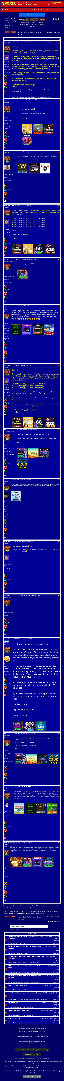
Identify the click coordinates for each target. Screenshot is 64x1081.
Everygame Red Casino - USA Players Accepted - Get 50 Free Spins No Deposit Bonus (32, 24)
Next (58, 32)
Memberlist (29, 10)
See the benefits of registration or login (32, 15)
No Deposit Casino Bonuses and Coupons (26, 972)
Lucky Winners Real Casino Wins (23, 1007)
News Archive (42, 10)
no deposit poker (22, 1061)
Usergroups (21, 10)
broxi (5, 480)
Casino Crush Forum (24, 32)
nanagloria (7, 595)
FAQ (35, 10)
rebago (57, 979)
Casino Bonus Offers (44, 1071)
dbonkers (56, 941)
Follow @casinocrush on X (32, 1076)
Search (15, 10)
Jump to (12, 929)
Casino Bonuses (28, 3)
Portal (4, 10)
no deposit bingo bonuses (9, 1061)
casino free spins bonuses (36, 1066)
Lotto (45, 3)
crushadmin (7, 42)
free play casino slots (8, 1066)
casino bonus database (21, 1066)
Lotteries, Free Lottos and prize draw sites (26, 963)
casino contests (7, 1071)
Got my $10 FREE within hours (18, 985)
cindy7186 (6, 152)
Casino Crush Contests (20, 943)
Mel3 (5, 430)
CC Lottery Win (13, 1003)
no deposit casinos (20, 906)
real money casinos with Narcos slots (20, 913)
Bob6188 (6, 306)
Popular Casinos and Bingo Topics (25, 1036)
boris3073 (56, 970)
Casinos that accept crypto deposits (24, 1058)
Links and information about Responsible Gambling (32, 1050)
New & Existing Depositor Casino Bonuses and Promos (30, 1000)
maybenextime (8, 787)
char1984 (6, 842)
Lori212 (6, 259)
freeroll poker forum (18, 1071)
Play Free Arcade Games (31, 1071)
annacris (56, 987)
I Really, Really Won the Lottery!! (19, 1010)
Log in (49, 3)
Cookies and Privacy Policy (32, 1054)
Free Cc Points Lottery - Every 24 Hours (10, 21)
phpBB (28, 1041)
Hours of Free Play (14, 1018)
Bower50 (56, 1020)
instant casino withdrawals (51, 1066)
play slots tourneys (44, 1061)
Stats (48, 10)
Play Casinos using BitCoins (42, 1058)
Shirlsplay (56, 950)
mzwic (57, 997)
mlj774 (57, 960)
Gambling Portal (21, 3)
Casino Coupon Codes (38, 3)
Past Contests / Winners (20, 953)
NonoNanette (55, 1005)
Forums (9, 10)
